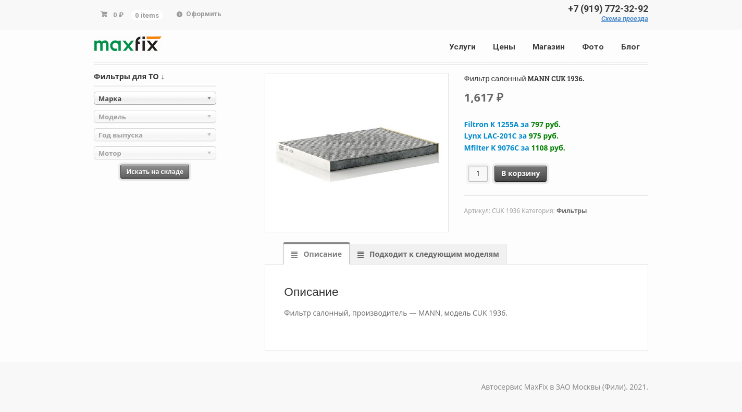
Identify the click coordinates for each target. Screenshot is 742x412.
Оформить (203, 14)
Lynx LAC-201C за (511, 136)
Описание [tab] (322, 254)
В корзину (520, 173)
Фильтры (571, 210)
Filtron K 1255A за (512, 124)
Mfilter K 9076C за (514, 148)
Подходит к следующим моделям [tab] (433, 254)
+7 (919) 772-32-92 (608, 9)
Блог (630, 47)
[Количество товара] (478, 174)
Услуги (462, 47)
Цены (504, 47)
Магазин (549, 47)
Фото (593, 47)
